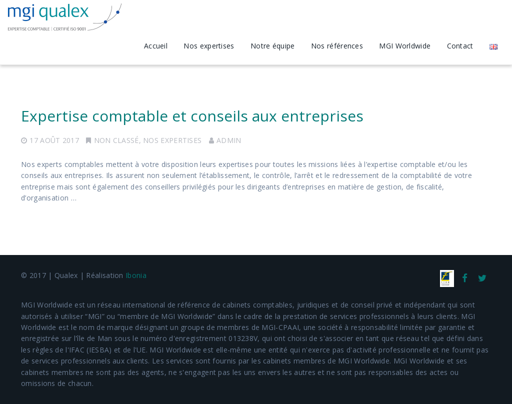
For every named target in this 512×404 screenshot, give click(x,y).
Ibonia (136, 275)
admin (229, 140)
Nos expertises (209, 45)
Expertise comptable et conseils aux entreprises (192, 116)
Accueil (156, 45)
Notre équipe (272, 45)
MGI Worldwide (404, 45)
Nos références (337, 45)
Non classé (116, 140)
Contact (460, 45)
